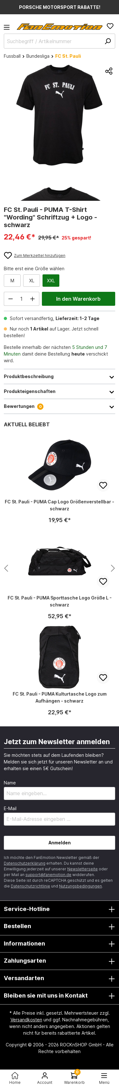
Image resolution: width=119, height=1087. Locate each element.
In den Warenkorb (78, 299)
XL (31, 280)
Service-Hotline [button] (59, 909)
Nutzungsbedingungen (80, 886)
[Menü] (8, 29)
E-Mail (10, 808)
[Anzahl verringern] (10, 299)
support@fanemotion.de (48, 874)
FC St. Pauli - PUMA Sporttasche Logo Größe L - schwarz (60, 601)
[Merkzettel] (110, 26)
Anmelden (60, 842)
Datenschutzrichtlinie (30, 886)
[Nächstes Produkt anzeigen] (6, 568)
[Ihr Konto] (45, 1078)
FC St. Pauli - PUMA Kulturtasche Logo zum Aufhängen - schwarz (60, 697)
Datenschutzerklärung (24, 863)
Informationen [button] (59, 944)
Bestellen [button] (59, 926)
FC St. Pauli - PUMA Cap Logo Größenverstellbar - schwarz (59, 505)
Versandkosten (26, 1019)
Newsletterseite (82, 869)
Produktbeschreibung (59, 376)
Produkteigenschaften (59, 391)
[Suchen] (107, 41)
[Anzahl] (22, 299)
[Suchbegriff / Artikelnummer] (59, 41)
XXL (51, 280)
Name (10, 782)
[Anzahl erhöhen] (32, 299)
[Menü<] (104, 1078)
